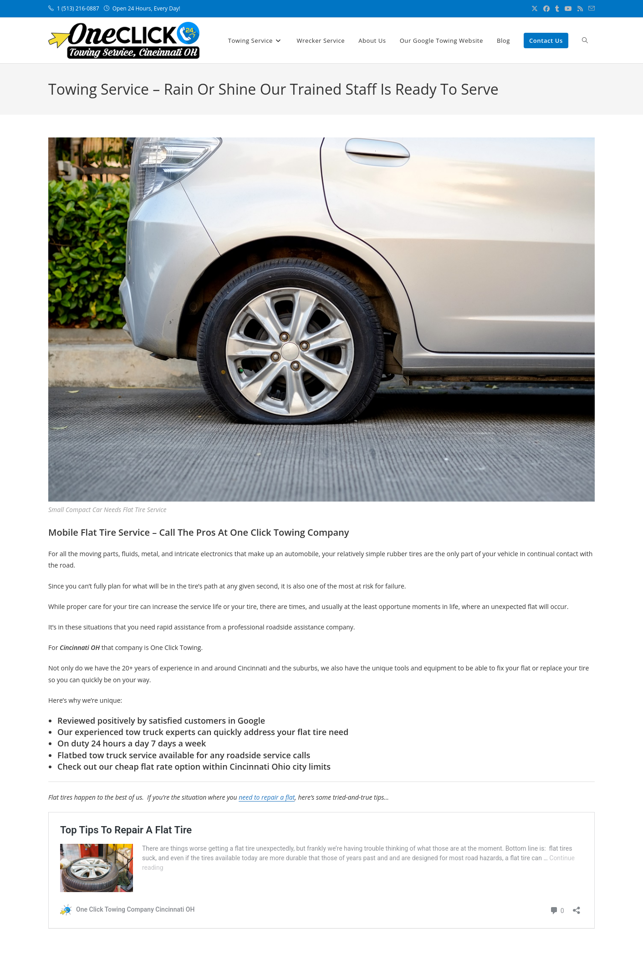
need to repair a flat (267, 797)
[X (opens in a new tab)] (535, 8)
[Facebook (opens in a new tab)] (546, 8)
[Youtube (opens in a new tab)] (568, 8)
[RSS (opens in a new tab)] (580, 8)
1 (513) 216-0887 (79, 8)
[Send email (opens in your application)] (590, 8)
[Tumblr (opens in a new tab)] (557, 8)
